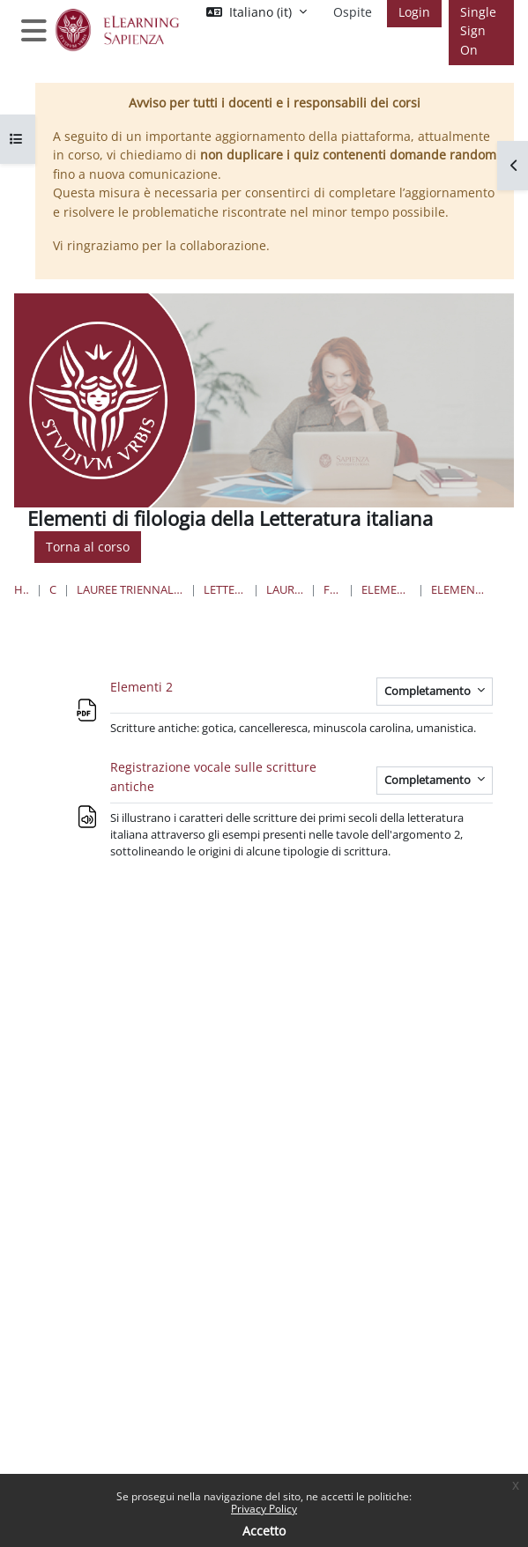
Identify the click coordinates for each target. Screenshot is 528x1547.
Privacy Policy (264, 1508)
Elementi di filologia (386, 589)
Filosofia (332, 589)
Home (21, 589)
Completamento (428, 691)
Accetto (264, 1530)
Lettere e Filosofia (225, 589)
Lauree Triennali (284, 589)
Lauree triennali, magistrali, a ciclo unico (130, 589)
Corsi (52, 589)
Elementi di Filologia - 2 (459, 589)
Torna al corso (88, 546)
